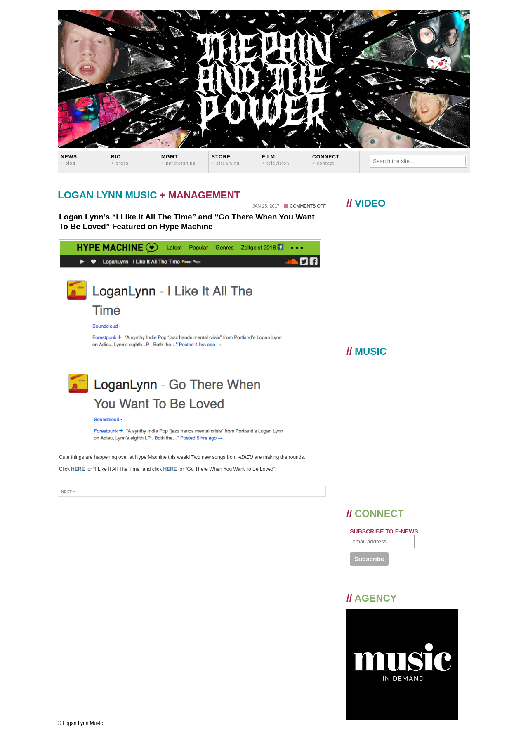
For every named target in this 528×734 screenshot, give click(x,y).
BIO (120, 159)
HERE (78, 469)
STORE (226, 159)
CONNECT (325, 159)
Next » (68, 491)
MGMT (178, 159)
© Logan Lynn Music (80, 723)
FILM (275, 159)
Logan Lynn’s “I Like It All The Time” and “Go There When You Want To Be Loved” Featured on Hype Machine (187, 221)
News (69, 159)
